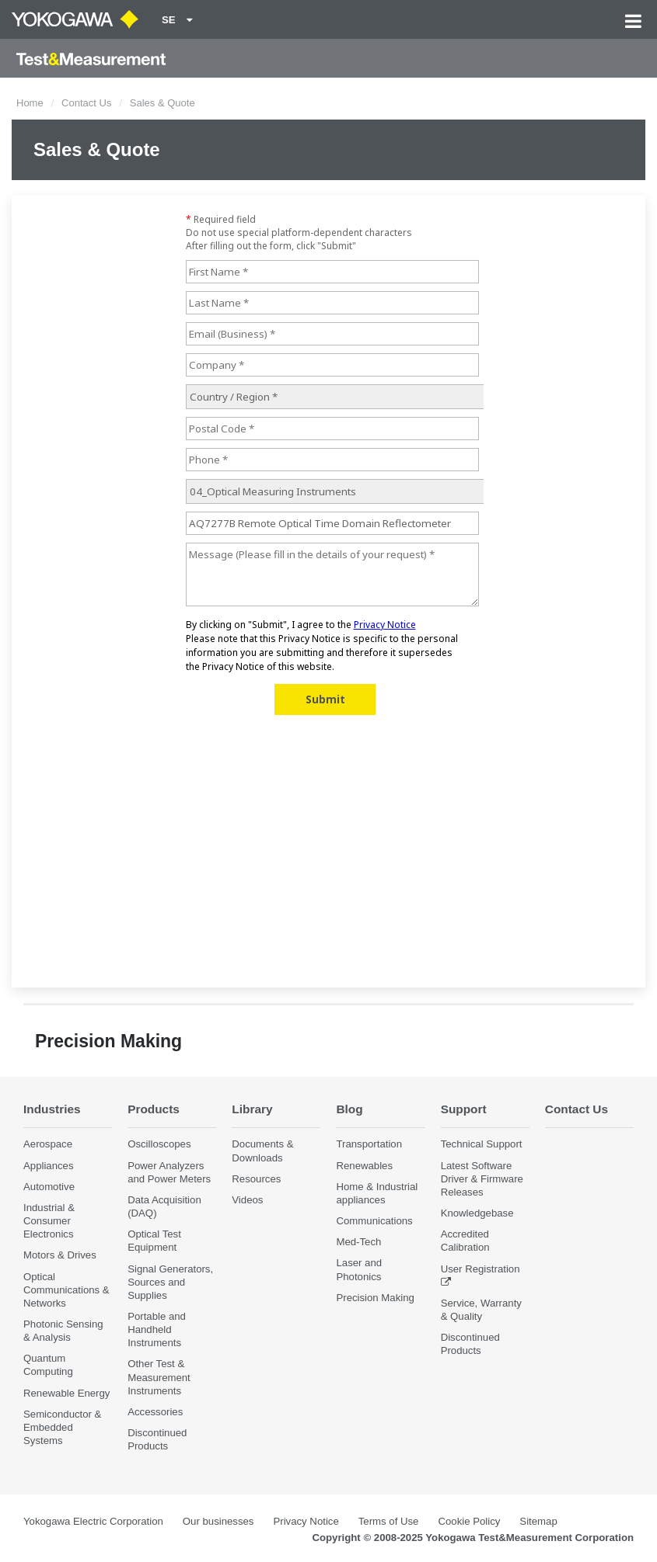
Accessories (155, 1412)
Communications (374, 1221)
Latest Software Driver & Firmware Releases (482, 1179)
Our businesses (218, 1521)
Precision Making (375, 1297)
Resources (256, 1179)
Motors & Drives (59, 1255)
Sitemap (538, 1521)
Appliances (48, 1166)
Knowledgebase (477, 1213)
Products (154, 1109)
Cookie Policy (469, 1521)
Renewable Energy (66, 1393)
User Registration (480, 1269)
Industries (52, 1109)
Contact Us (86, 103)
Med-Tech (358, 1242)
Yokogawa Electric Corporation (93, 1521)
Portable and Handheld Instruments (157, 1329)
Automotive (49, 1186)
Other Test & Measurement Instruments (159, 1377)
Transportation (369, 1144)
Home (30, 103)
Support (464, 1109)
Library (252, 1109)
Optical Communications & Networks (66, 1290)
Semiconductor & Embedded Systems (62, 1427)
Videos (247, 1200)
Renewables (364, 1166)
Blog (349, 1109)
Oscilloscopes (159, 1144)
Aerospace (47, 1144)
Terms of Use (388, 1521)
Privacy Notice (305, 1521)
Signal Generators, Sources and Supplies (170, 1282)
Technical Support (481, 1144)
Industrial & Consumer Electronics (49, 1221)
